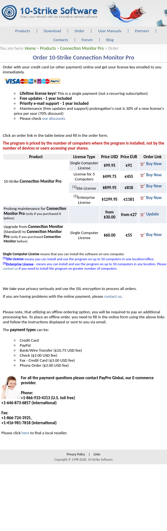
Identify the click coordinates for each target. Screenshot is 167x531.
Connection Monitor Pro (82, 48)
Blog (110, 39)
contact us (10, 268)
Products (22, 30)
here (25, 432)
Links (97, 454)
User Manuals (109, 30)
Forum (87, 39)
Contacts (60, 39)
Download (52, 30)
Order (80, 30)
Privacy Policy (76, 454)
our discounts (53, 118)
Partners (142, 30)
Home (30, 48)
